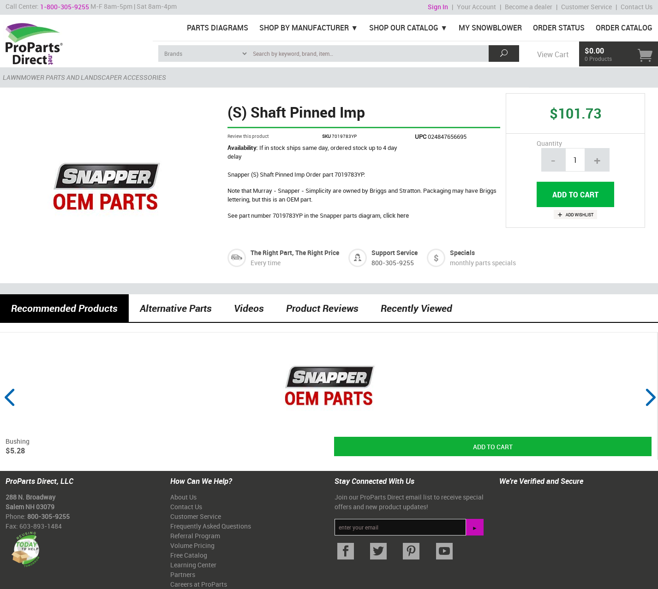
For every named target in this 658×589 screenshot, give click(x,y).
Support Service (394, 252)
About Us (183, 497)
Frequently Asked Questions (210, 526)
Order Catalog (624, 28)
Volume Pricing (192, 545)
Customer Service (586, 6)
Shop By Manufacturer (304, 28)
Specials (462, 252)
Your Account (476, 6)
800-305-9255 (392, 262)
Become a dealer (528, 6)
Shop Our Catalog (403, 28)
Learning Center (193, 564)
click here (396, 215)
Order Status (559, 28)
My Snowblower (490, 28)
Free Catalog (188, 555)
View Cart (552, 54)
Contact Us (636, 6)
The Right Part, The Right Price (295, 252)
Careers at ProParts (198, 584)
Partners (182, 574)
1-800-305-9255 (64, 6)
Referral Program (195, 535)
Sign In (438, 6)
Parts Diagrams (217, 28)
